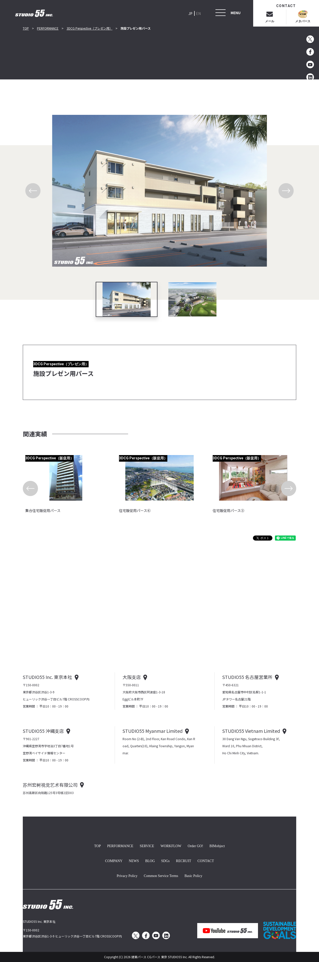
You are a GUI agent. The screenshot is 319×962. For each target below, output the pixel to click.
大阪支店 (132, 677)
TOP (26, 28)
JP (190, 13)
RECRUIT (183, 860)
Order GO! (195, 845)
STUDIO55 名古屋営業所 (247, 677)
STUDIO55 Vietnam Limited (251, 731)
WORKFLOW (171, 845)
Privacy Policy (127, 875)
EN (198, 13)
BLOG (150, 860)
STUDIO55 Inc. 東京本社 (47, 677)
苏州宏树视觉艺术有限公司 (50, 784)
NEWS (134, 860)
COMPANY (114, 860)
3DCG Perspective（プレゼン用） (89, 28)
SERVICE (147, 845)
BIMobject (217, 845)
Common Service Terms (161, 875)
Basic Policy (193, 875)
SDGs (165, 860)
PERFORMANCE (47, 28)
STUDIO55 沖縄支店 (43, 731)
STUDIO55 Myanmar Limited (153, 731)
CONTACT (205, 860)
